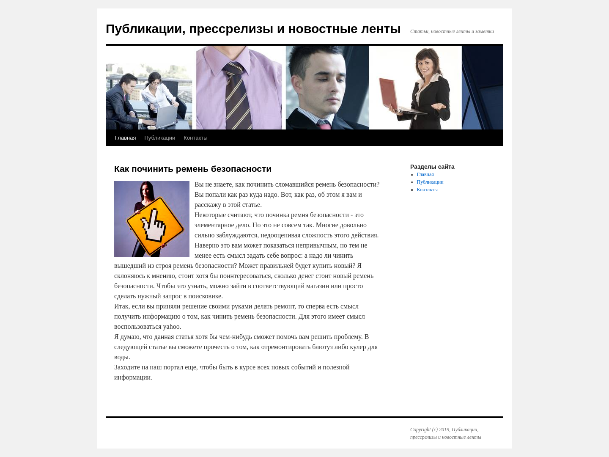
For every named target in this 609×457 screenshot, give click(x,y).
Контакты (195, 138)
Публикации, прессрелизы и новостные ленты (253, 29)
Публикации (159, 138)
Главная (125, 138)
